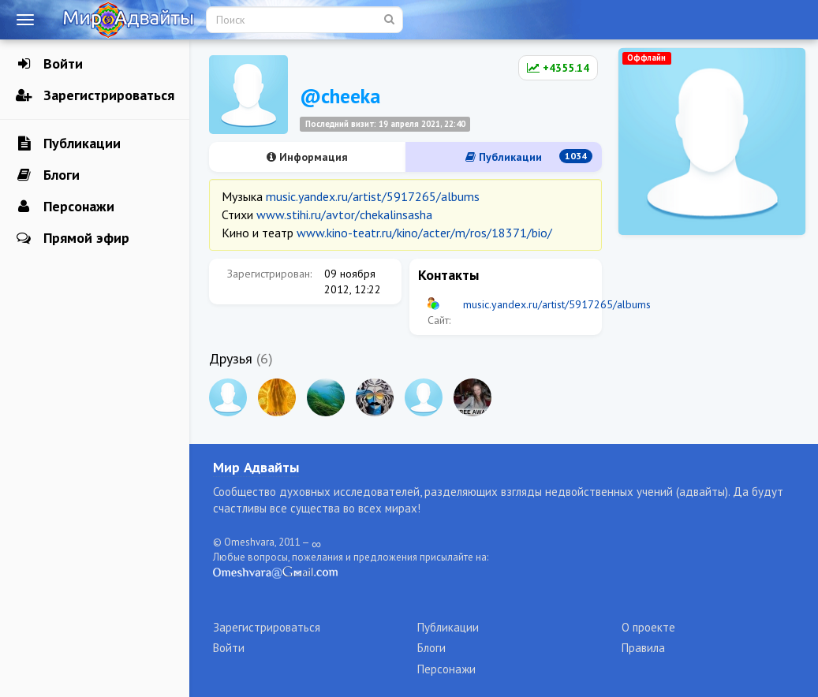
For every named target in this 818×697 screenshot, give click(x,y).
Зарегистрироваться (95, 95)
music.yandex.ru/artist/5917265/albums (373, 196)
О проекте (648, 627)
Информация (307, 157)
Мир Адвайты (256, 467)
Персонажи (65, 206)
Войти (49, 64)
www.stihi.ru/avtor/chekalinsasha (344, 214)
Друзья (230, 358)
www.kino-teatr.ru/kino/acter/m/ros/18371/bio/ (424, 232)
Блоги (48, 175)
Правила (643, 647)
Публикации (68, 143)
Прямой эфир (72, 238)
